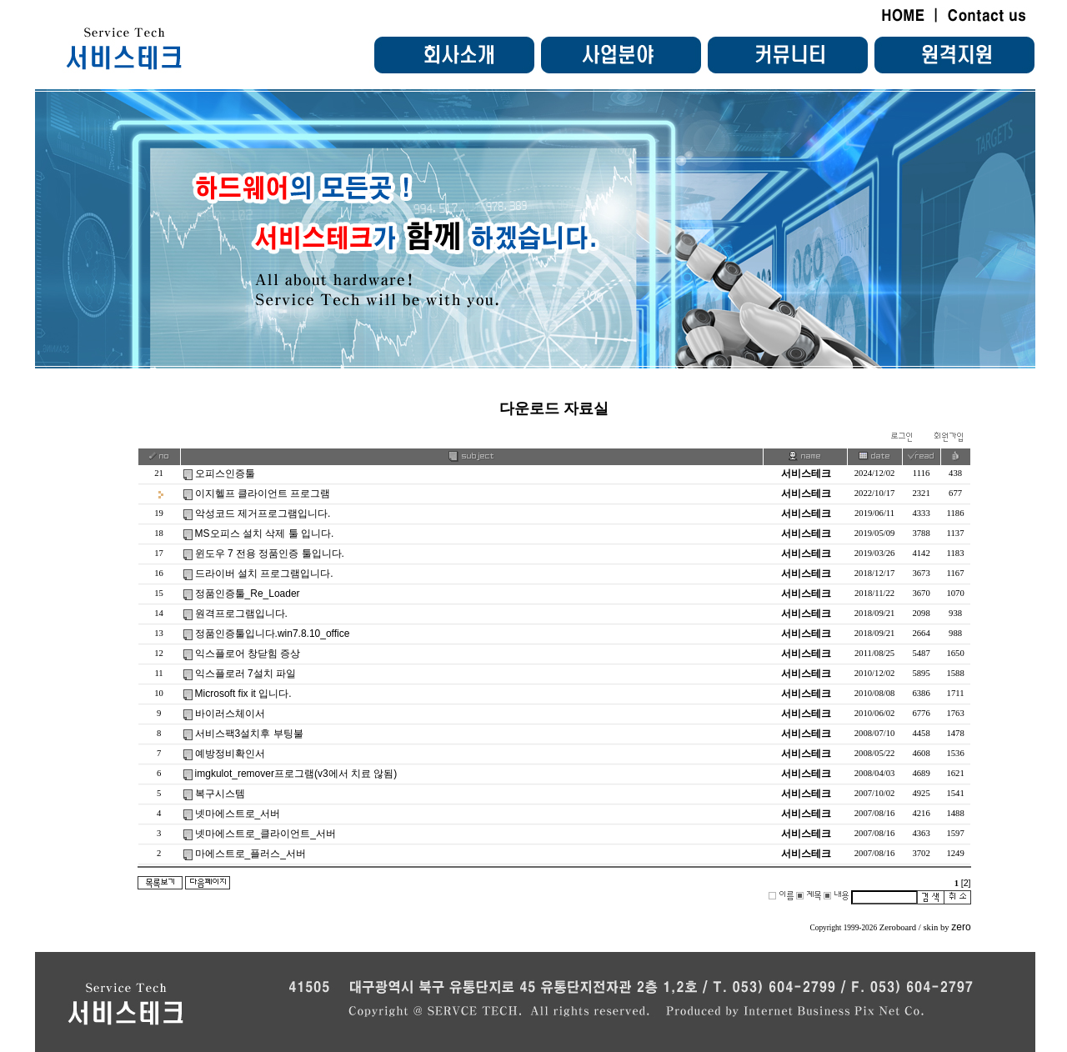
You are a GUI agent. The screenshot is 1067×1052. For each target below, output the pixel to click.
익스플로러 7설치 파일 (245, 673)
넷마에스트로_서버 (238, 813)
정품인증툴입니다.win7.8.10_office (272, 633)
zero (960, 927)
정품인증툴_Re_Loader (247, 593)
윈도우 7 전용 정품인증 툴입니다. (269, 553)
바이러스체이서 (230, 713)
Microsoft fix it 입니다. (243, 693)
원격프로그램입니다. (241, 613)
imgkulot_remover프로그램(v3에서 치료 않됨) (296, 773)
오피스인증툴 (225, 473)
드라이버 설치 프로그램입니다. (264, 573)
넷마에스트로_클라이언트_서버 (265, 833)
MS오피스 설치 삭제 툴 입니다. (264, 533)
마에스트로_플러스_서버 (250, 853)
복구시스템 (220, 793)
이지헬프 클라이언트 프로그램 (263, 493)
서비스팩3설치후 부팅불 (249, 733)
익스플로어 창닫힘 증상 (248, 653)
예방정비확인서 (230, 753)
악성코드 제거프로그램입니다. (263, 513)
